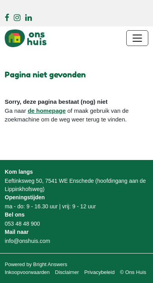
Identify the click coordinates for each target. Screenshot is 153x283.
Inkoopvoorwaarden (27, 272)
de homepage (47, 110)
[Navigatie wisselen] (137, 38)
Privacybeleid (99, 272)
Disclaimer (67, 272)
